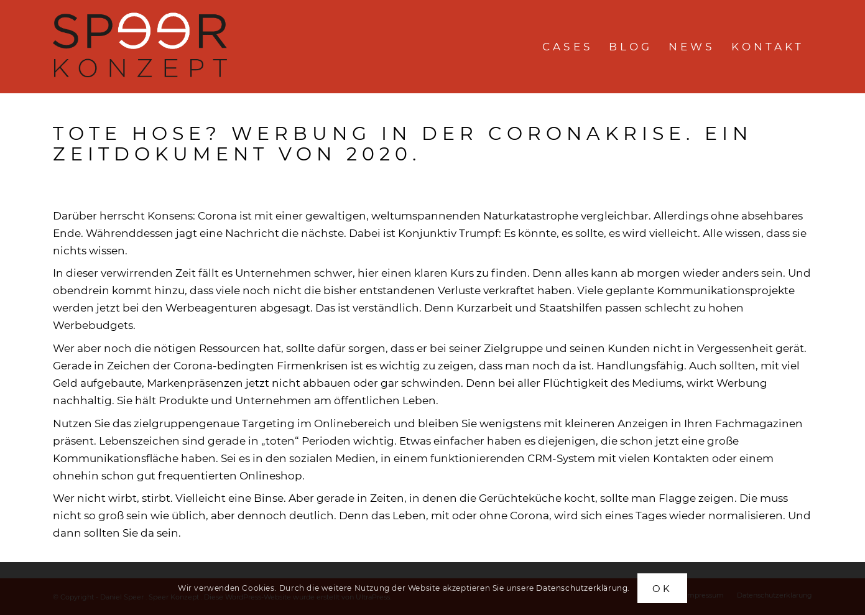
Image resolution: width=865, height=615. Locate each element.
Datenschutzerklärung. (583, 588)
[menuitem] (567, 46)
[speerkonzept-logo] (142, 46)
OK (662, 588)
